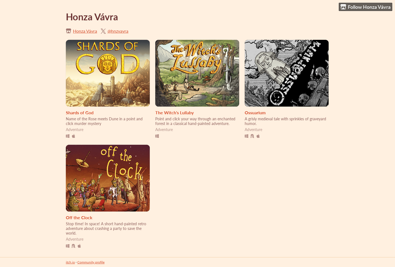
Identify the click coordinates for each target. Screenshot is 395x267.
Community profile (91, 262)
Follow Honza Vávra (365, 7)
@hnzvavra (118, 31)
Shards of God (80, 112)
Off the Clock (79, 217)
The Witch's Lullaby (174, 112)
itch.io (70, 262)
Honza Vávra (85, 31)
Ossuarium (255, 112)
